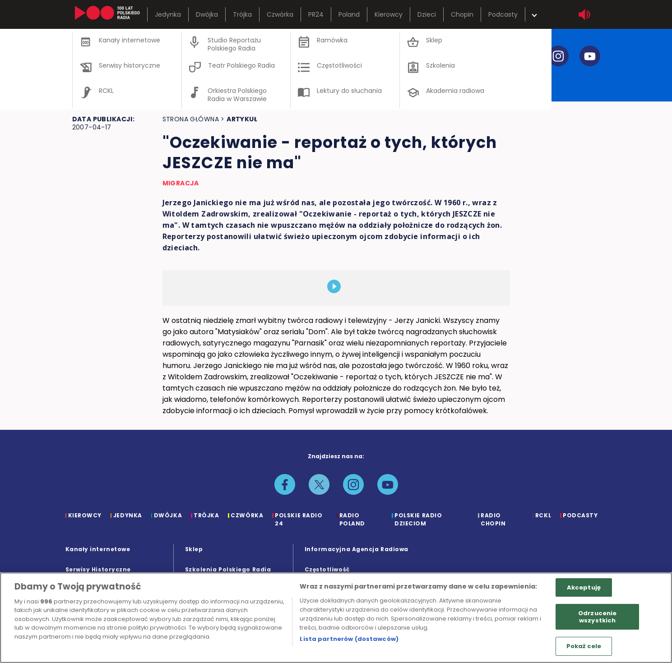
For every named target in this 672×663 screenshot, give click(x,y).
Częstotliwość (327, 569)
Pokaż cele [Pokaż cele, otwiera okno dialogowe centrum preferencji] (583, 646)
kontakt (372, 80)
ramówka (217, 80)
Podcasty (503, 14)
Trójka (242, 14)
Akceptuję (584, 587)
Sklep (194, 549)
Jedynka (168, 14)
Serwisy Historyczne (98, 569)
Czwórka (280, 14)
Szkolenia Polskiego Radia (228, 569)
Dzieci (426, 14)
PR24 (316, 14)
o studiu (95, 80)
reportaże (291, 80)
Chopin (462, 14)
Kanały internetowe (97, 549)
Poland (349, 14)
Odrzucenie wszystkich (597, 617)
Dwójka (207, 14)
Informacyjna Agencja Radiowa (356, 549)
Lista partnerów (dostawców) (349, 639)
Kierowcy (389, 14)
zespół (155, 80)
